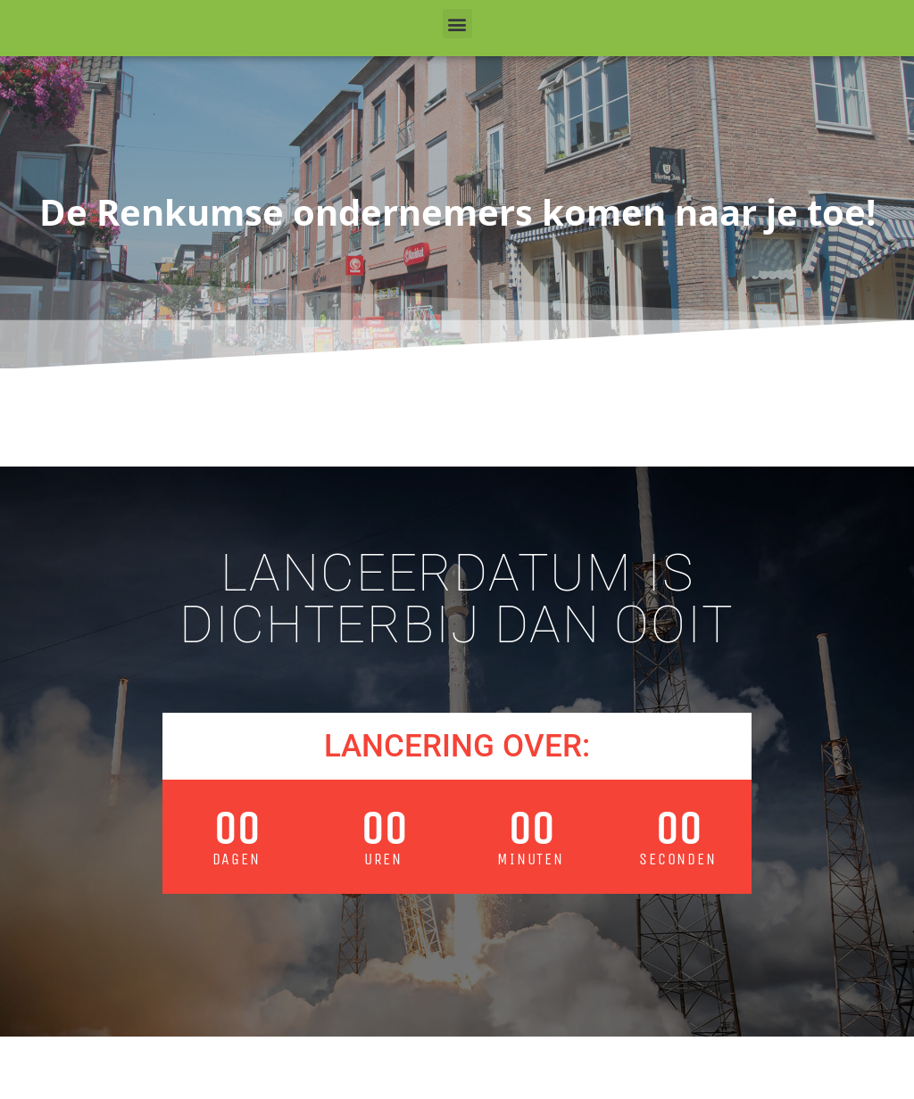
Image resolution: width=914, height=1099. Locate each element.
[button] (457, 23)
